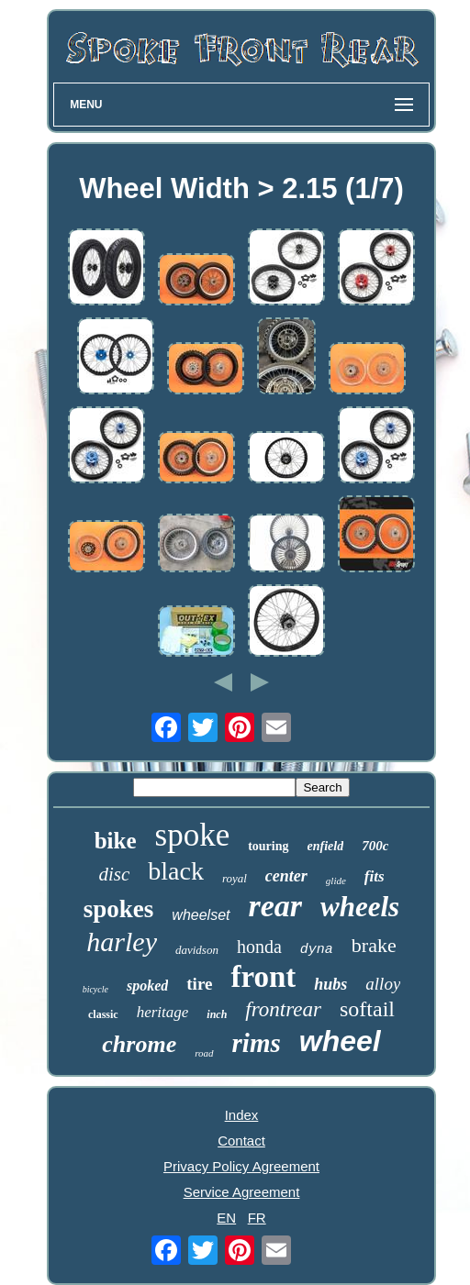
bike (116, 840)
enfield (326, 846)
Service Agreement (242, 1192)
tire (199, 983)
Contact (241, 1140)
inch (217, 1014)
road (204, 1052)
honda (259, 946)
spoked (147, 985)
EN (226, 1217)
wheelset (200, 915)
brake (374, 945)
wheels (359, 907)
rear (276, 906)
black (176, 871)
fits (374, 876)
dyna (316, 950)
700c (375, 845)
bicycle (95, 989)
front (263, 976)
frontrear (283, 1009)
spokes (119, 909)
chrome (139, 1044)
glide (336, 880)
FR (257, 1217)
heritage (163, 1012)
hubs (330, 984)
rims (256, 1043)
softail (367, 1009)
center (286, 876)
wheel (340, 1041)
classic (103, 1014)
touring (268, 846)
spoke (192, 835)
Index (242, 1115)
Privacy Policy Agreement (241, 1166)
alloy (382, 983)
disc (113, 874)
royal (234, 878)
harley (121, 941)
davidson (196, 950)
